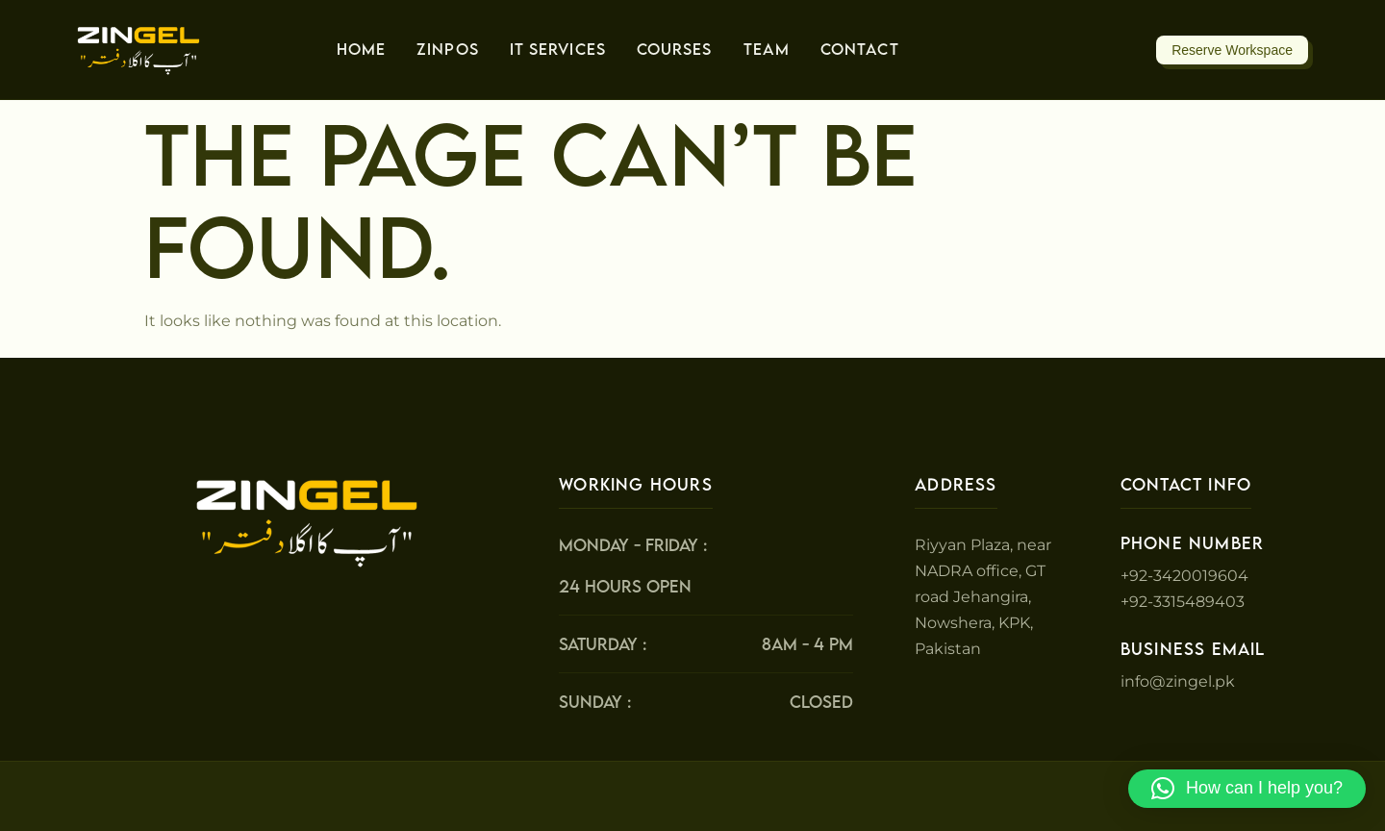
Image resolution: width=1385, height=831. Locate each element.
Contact (859, 49)
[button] (1247, 788)
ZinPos (447, 49)
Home (361, 49)
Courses (675, 49)
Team (766, 49)
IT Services (558, 49)
